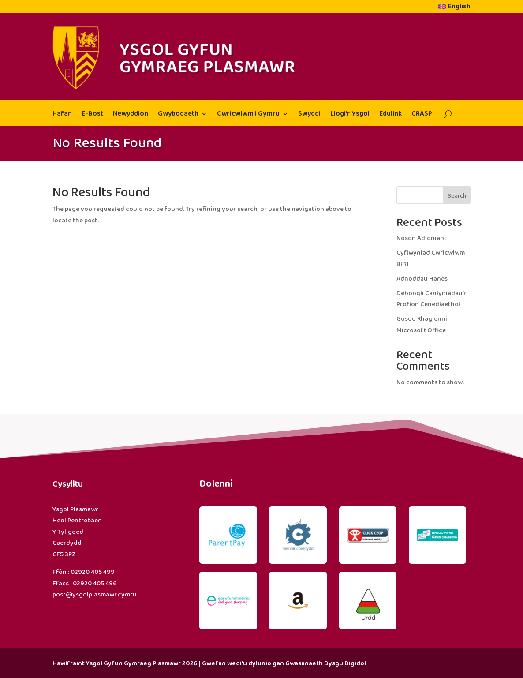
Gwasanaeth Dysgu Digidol (325, 663)
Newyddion (130, 115)
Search (457, 196)
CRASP (421, 115)
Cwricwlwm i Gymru (248, 115)
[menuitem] (454, 8)
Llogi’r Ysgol (350, 115)
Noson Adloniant (421, 238)
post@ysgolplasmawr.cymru (94, 594)
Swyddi (309, 115)
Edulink (390, 115)
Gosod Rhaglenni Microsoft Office (421, 325)
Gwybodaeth (178, 115)
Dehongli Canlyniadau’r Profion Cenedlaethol (431, 299)
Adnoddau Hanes (422, 278)
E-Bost (92, 115)
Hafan (62, 115)
